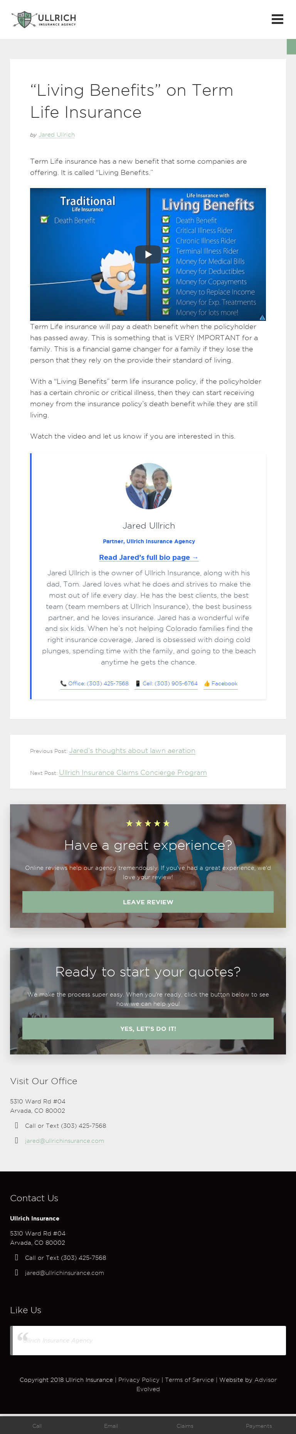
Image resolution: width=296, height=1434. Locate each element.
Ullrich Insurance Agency (58, 1340)
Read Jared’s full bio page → (149, 557)
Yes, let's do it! (148, 1028)
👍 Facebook (221, 683)
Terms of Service (189, 1380)
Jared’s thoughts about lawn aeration (132, 750)
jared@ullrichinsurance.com (64, 1141)
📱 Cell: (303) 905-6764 (166, 683)
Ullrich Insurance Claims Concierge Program (133, 772)
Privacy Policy (139, 1380)
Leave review (148, 901)
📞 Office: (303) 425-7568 (94, 683)
